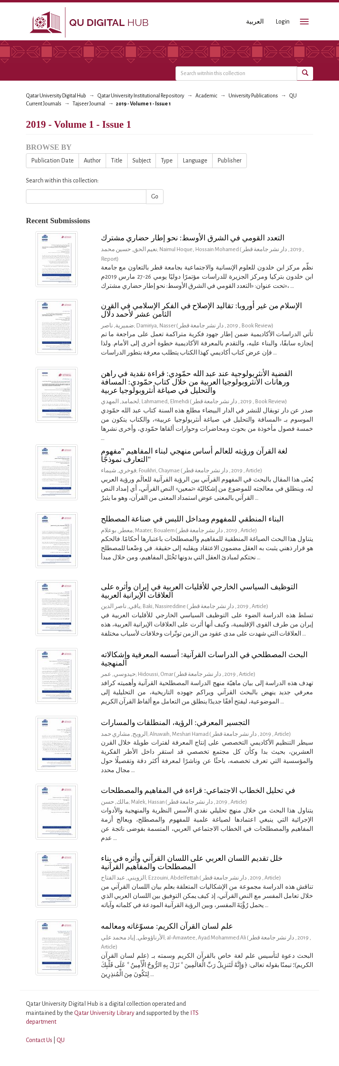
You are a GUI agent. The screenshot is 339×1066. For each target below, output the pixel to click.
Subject (141, 160)
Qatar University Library (105, 1013)
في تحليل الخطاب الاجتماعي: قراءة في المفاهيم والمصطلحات (198, 790)
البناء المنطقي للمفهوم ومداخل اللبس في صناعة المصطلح (192, 519)
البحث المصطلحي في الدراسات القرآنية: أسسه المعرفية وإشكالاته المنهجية (204, 658)
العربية (255, 21)
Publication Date (52, 160)
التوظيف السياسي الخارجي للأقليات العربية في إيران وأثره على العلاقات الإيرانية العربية (199, 591)
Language (195, 160)
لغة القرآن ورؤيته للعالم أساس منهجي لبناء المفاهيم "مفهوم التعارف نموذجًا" (194, 455)
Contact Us (39, 1040)
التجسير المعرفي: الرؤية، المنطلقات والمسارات (175, 722)
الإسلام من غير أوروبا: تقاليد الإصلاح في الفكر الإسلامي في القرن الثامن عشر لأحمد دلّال (201, 309)
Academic (206, 96)
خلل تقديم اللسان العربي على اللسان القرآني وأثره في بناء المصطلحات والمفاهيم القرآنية (192, 862)
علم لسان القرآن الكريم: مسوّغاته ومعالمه (167, 926)
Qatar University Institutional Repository (140, 96)
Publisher (229, 160)
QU (61, 1040)
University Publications (253, 96)
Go (154, 196)
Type (167, 160)
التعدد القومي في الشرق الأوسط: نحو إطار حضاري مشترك (192, 238)
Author (92, 160)
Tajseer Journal (89, 104)
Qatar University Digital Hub (56, 96)
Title (116, 160)
